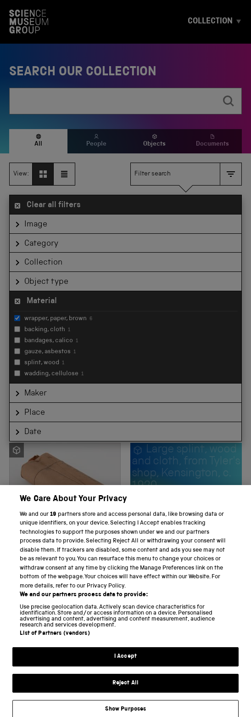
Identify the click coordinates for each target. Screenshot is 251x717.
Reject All (125, 690)
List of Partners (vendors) (54, 640)
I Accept (125, 663)
